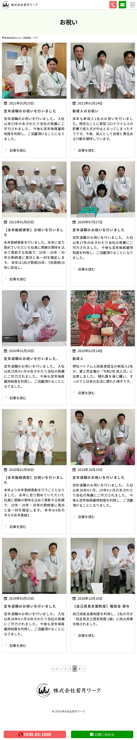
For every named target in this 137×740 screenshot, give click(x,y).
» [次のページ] (84, 668)
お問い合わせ (102, 734)
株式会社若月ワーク (73, 711)
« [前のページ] (60, 668)
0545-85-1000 (35, 734)
